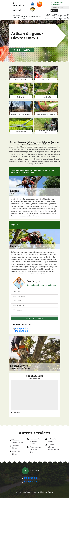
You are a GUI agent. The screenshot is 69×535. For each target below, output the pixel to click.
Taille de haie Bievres (52, 440)
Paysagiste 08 (39, 17)
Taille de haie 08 (60, 17)
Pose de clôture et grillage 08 (47, 17)
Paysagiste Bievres (16, 453)
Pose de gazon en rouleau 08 (54, 17)
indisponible (18, 4)
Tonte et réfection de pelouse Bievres (53, 447)
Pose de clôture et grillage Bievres (35, 441)
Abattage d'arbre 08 (16, 17)
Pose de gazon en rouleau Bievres (35, 449)
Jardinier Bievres (15, 447)
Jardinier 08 (31, 17)
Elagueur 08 (24, 17)
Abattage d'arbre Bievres (17, 441)
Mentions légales (46, 492)
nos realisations (21, 50)
